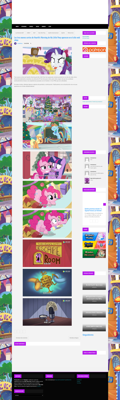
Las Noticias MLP (19, 32)
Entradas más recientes (21, 337)
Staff (50, 26)
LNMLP (28, 32)
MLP (34, 32)
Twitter (78, 381)
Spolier (63, 32)
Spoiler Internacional (53, 32)
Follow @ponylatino (87, 101)
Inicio (17, 26)
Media (37, 26)
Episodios (23, 26)
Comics (31, 26)
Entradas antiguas (74, 337)
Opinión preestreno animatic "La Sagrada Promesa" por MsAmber (93, 210)
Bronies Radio (86, 38)
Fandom (44, 26)
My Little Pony (41, 32)
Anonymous (93, 158)
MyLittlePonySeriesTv (95, 178)
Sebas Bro (69, 379)
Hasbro (39, 386)
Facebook (79, 379)
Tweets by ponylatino (97, 101)
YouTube (79, 383)
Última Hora (71, 32)
